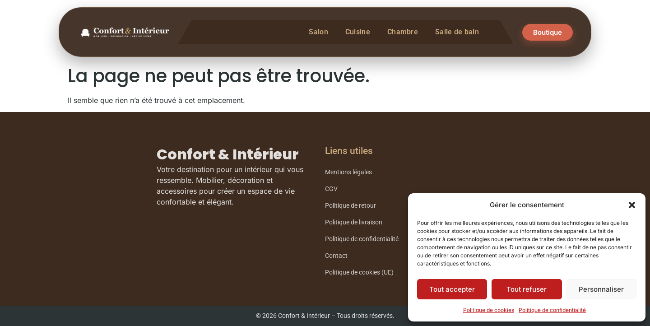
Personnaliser (601, 289)
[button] (631, 205)
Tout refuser (526, 289)
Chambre (402, 32)
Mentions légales (348, 172)
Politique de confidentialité (552, 310)
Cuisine (357, 32)
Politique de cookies (488, 310)
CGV (331, 189)
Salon (318, 32)
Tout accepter (452, 289)
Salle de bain (457, 32)
